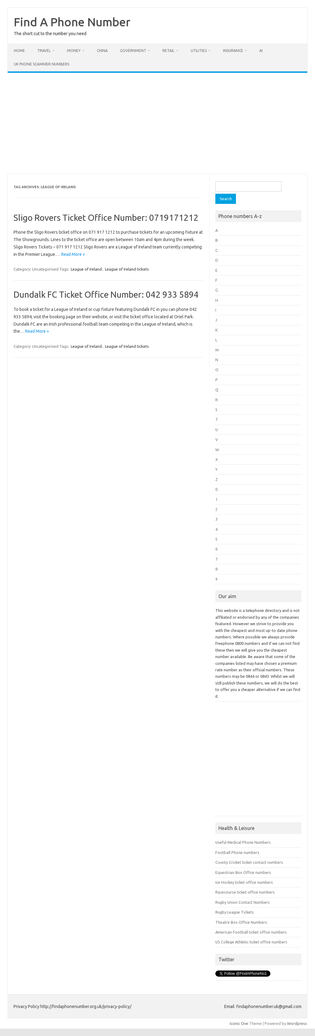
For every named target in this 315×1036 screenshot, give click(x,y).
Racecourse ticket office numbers (245, 892)
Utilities (199, 51)
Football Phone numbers (237, 852)
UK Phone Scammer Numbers (41, 64)
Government (133, 51)
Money (74, 51)
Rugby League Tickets (234, 912)
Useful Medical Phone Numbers (243, 842)
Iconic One (239, 1023)
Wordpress (297, 1023)
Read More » (73, 254)
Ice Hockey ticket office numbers (244, 882)
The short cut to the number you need (50, 33)
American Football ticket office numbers (251, 932)
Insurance (233, 51)
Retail (168, 51)
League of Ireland (86, 269)
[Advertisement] (157, 123)
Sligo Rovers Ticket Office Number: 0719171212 (106, 217)
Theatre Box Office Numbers (241, 922)
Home (19, 51)
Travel (44, 51)
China (102, 51)
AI (261, 51)
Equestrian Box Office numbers (243, 872)
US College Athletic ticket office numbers (251, 942)
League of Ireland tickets (127, 269)
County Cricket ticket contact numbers (249, 862)
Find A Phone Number (72, 21)
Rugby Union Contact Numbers (242, 902)
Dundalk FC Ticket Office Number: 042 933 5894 (106, 294)
